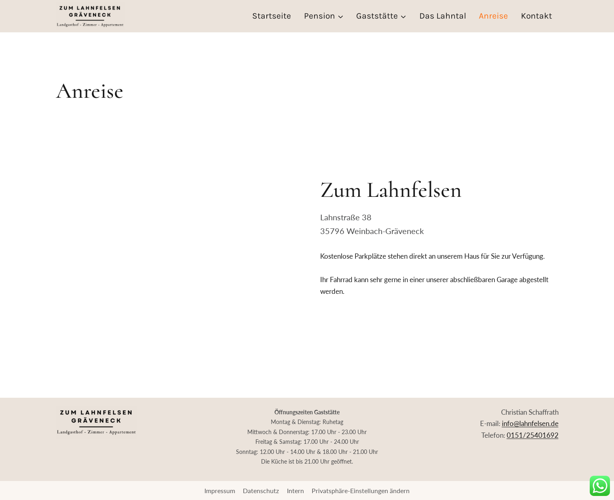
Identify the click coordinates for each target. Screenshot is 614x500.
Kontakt (536, 16)
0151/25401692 (533, 435)
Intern (295, 490)
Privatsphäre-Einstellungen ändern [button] (361, 490)
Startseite (271, 16)
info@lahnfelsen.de (530, 423)
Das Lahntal (442, 16)
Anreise (493, 16)
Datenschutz (261, 490)
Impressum (219, 490)
